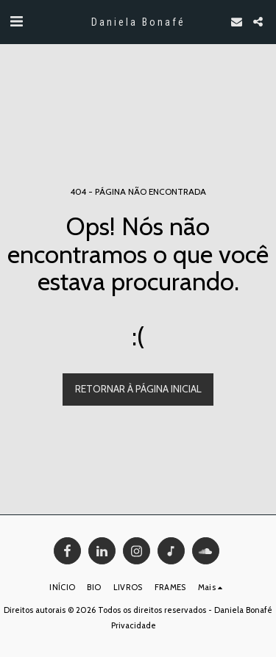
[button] (16, 21)
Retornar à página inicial (138, 388)
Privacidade (133, 625)
